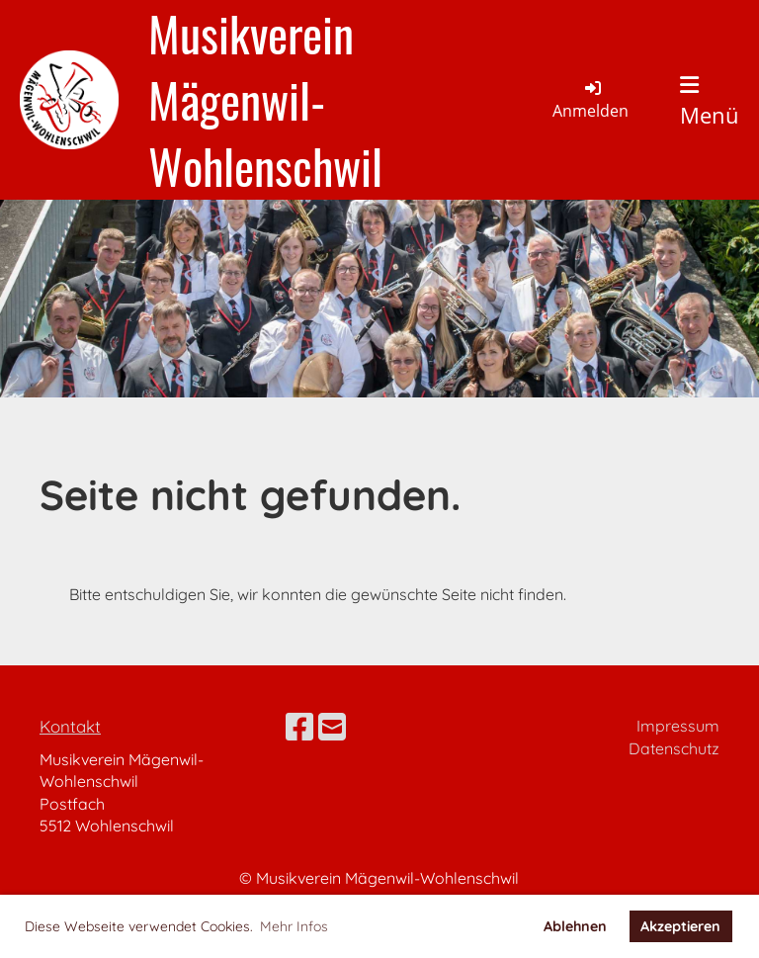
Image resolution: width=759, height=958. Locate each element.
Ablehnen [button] (575, 926)
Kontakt (70, 726)
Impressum (677, 726)
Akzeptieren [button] (680, 926)
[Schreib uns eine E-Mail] (332, 726)
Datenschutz (674, 748)
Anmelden (590, 99)
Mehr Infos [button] (294, 926)
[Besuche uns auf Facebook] (299, 726)
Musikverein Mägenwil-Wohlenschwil (265, 100)
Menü (709, 102)
